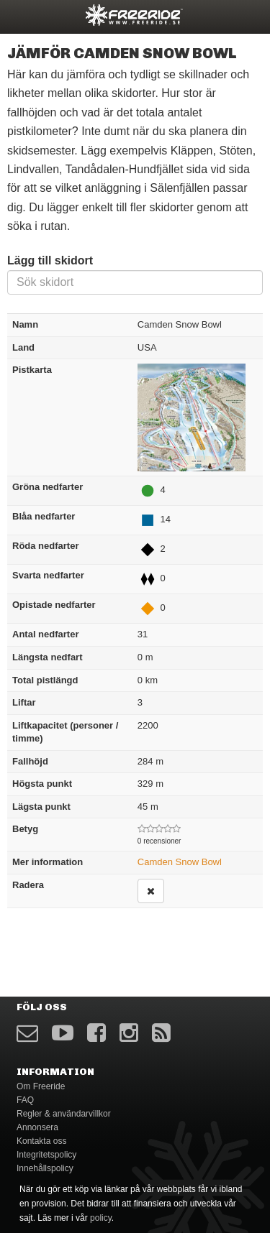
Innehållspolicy (45, 1168)
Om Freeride (41, 1086)
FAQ (25, 1100)
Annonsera (37, 1127)
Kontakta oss (41, 1141)
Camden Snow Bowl (180, 861)
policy (101, 1218)
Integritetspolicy (46, 1155)
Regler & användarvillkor (64, 1114)
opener (20, 14)
